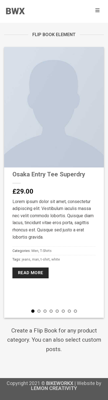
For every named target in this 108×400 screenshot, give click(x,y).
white (55, 259)
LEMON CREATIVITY (54, 388)
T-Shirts (46, 251)
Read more (30, 272)
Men (34, 251)
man (35, 259)
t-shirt (45, 259)
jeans (26, 259)
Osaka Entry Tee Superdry (48, 174)
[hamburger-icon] (97, 10)
